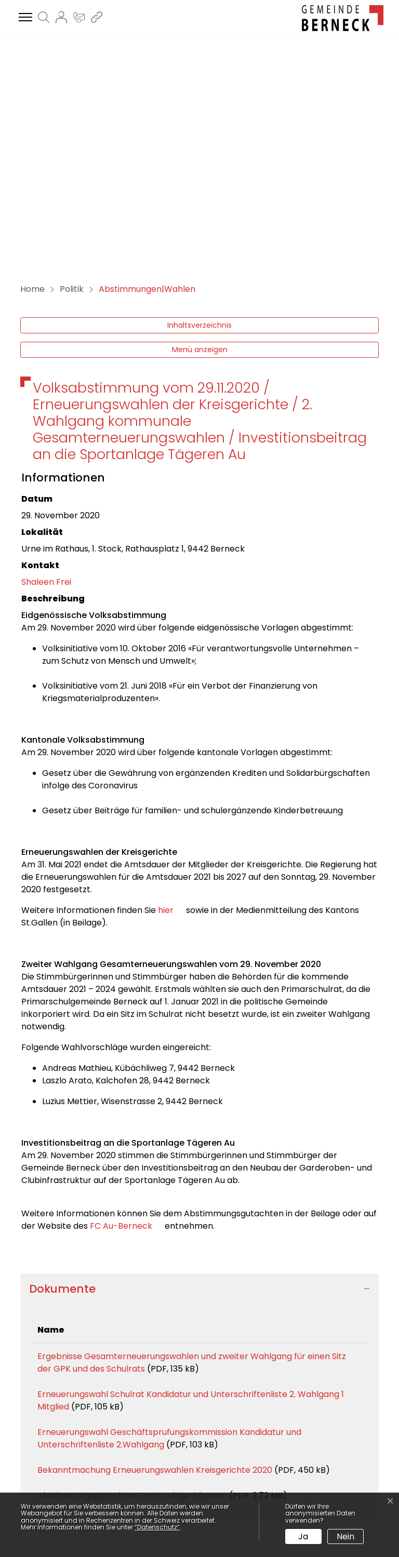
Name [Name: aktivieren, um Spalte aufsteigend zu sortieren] (50, 1109)
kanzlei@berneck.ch (105, 1474)
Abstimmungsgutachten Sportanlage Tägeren (132, 1287)
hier (171, 689)
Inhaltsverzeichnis (199, 104)
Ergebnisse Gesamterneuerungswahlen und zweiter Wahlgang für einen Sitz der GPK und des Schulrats (164, 1141)
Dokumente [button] (62, 1067)
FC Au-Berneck (127, 1005)
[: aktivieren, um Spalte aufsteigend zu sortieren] (338, 1109)
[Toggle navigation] (24, 17)
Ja (303, 1536)
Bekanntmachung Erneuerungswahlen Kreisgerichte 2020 (154, 1249)
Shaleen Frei (46, 361)
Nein (345, 1536)
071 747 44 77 (92, 1462)
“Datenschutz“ (157, 1527)
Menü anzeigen (200, 128)
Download (338, 1137)
